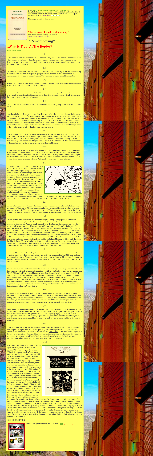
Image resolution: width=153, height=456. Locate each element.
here (52, 19)
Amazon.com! (55, 15)
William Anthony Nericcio (14, 50)
